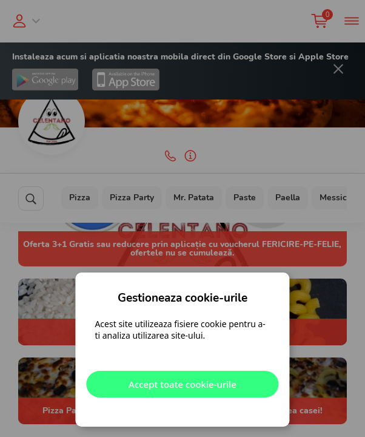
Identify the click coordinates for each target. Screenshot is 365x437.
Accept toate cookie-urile (182, 384)
